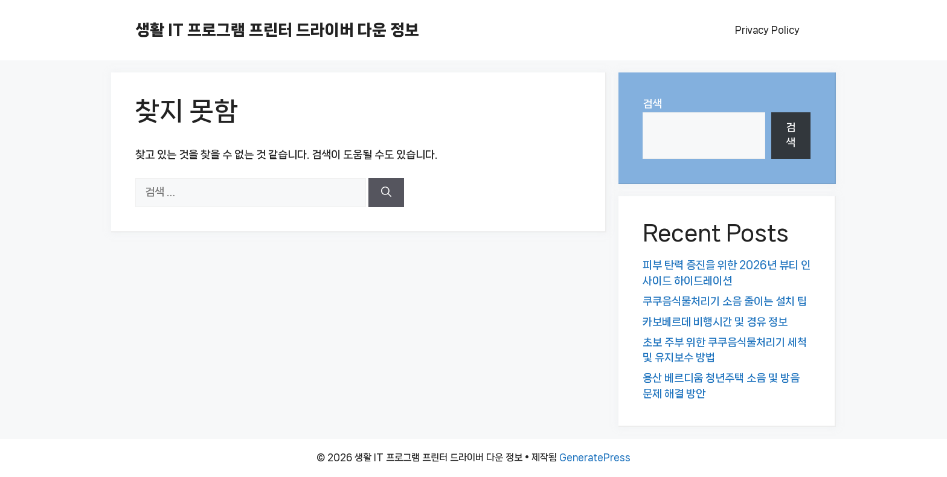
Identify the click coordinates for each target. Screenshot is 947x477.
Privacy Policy (767, 30)
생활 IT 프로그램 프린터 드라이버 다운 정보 (277, 30)
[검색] (386, 192)
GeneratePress (595, 457)
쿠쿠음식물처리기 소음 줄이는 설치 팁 (725, 301)
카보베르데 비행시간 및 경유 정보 (715, 321)
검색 (652, 103)
